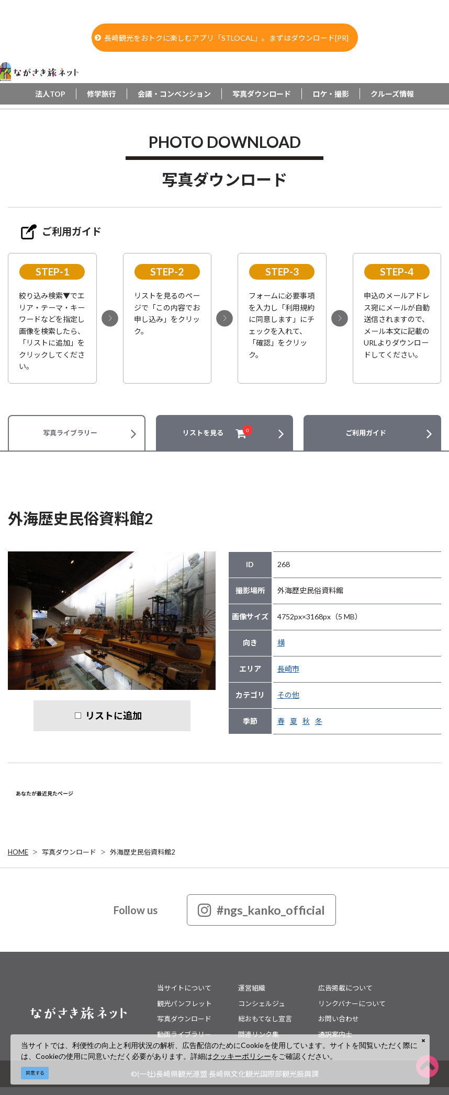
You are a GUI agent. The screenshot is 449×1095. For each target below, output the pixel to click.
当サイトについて (184, 988)
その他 (288, 694)
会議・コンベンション (174, 93)
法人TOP (50, 93)
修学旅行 (101, 93)
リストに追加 (113, 715)
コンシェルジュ (261, 1003)
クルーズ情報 (392, 93)
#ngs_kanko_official (261, 910)
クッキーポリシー (241, 1056)
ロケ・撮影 (330, 93)
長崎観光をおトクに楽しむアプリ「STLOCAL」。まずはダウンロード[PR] (222, 37)
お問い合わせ (338, 1019)
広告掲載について (345, 988)
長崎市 (288, 668)
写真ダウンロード (261, 93)
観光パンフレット (184, 1003)
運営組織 (251, 988)
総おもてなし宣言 (265, 1019)
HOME (18, 852)
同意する (35, 1073)
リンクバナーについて (352, 1003)
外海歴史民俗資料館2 (142, 852)
